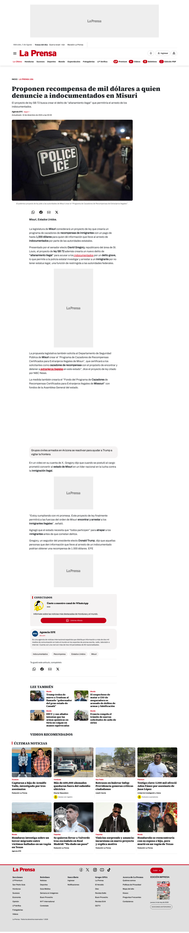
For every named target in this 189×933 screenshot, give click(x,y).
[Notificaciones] (151, 53)
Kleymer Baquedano (61, 793)
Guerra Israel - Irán (57, 45)
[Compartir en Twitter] (56, 212)
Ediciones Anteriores (161, 907)
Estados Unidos (78, 654)
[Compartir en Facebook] (41, 212)
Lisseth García (101, 793)
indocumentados (83, 255)
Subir (157, 870)
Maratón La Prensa (75, 45)
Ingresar (164, 53)
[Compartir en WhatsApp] (33, 212)
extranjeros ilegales (51, 369)
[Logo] (31, 53)
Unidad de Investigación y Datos (149, 793)
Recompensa (59, 654)
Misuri (94, 654)
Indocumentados (40, 654)
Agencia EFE (21, 112)
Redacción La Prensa (19, 793)
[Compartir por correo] (48, 212)
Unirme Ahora (76, 620)
